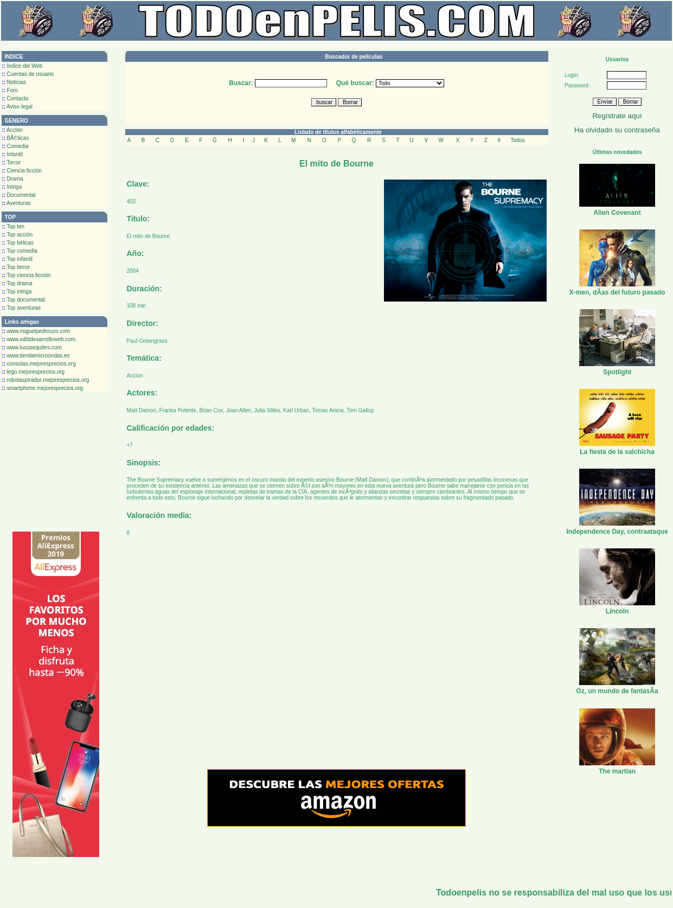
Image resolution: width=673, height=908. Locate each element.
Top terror (16, 267)
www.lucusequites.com (32, 347)
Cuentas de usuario (28, 74)
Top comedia (19, 251)
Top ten (13, 226)
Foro (10, 90)
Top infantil (17, 259)
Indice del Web (22, 66)
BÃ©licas (15, 138)
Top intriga (16, 292)
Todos (517, 140)
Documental (19, 195)
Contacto (15, 98)
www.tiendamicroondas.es (36, 356)
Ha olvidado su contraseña (617, 130)
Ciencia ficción (22, 171)
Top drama (17, 283)
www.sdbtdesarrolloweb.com (38, 339)
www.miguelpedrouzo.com (36, 331)
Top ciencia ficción (26, 275)
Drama (12, 179)
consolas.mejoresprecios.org (39, 364)
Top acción (17, 235)
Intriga (12, 187)
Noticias (14, 82)
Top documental (23, 300)
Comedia (15, 146)
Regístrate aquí (617, 116)
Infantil (12, 154)
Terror (11, 162)
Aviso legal (17, 107)
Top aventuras (21, 308)
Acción (12, 130)
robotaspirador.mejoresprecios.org (45, 380)
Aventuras (16, 203)
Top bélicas (18, 243)
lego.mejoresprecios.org (33, 372)
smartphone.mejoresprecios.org (42, 388)
